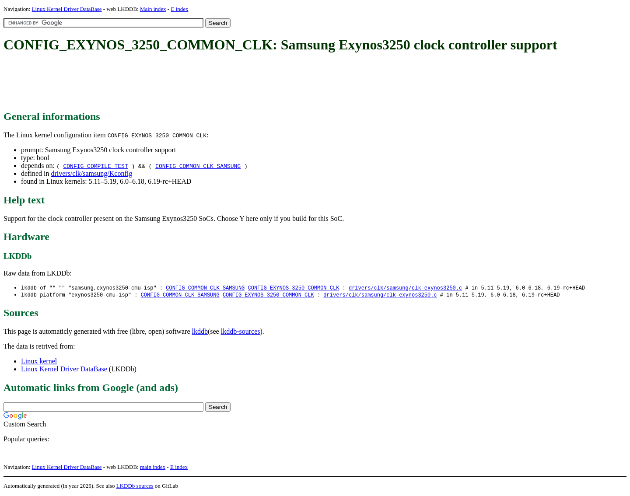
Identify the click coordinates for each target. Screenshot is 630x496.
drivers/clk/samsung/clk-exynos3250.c (405, 288)
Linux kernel (39, 362)
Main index (153, 9)
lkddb (200, 332)
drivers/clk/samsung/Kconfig (91, 173)
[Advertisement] (163, 82)
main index (152, 468)
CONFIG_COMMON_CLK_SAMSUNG (198, 166)
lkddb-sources (240, 332)
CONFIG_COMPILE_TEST (95, 166)
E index (179, 9)
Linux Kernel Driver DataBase (67, 9)
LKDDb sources (135, 486)
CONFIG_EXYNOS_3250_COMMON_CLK (293, 288)
